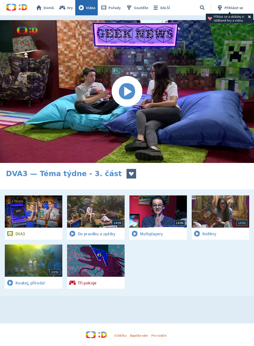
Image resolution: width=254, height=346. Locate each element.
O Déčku (120, 335)
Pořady (110, 7)
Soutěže (137, 7)
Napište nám (139, 335)
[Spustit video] (127, 91)
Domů (44, 7)
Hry (66, 7)
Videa (86, 7)
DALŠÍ (161, 7)
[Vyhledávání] (202, 7)
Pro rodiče (159, 335)
